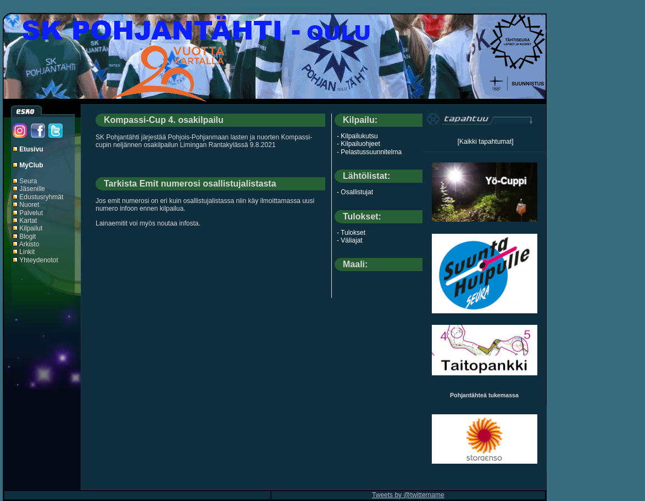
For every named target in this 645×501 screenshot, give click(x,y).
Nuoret (29, 205)
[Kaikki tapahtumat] (486, 141)
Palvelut (31, 213)
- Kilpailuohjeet (358, 144)
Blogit (27, 236)
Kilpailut (30, 228)
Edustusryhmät (41, 197)
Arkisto (29, 244)
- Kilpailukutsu (357, 136)
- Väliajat (350, 240)
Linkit (27, 252)
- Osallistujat (355, 192)
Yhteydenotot (38, 260)
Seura (28, 181)
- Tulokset (351, 233)
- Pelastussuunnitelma (369, 152)
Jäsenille (32, 189)
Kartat (28, 220)
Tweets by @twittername (408, 495)
